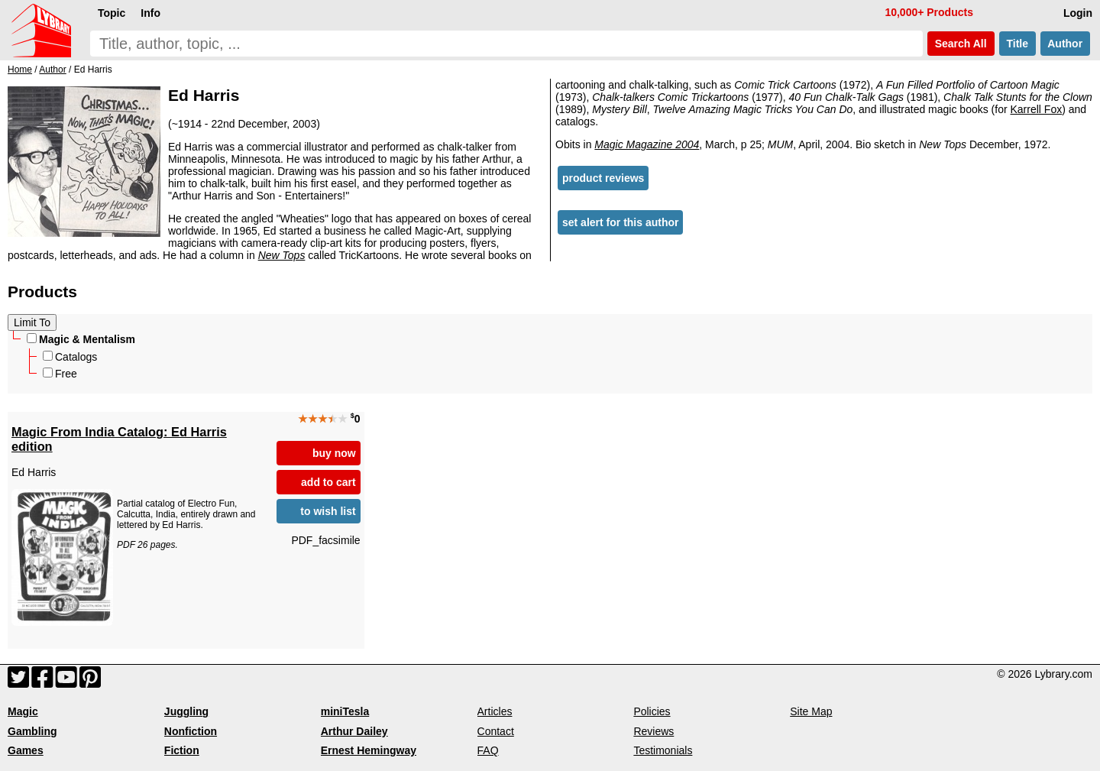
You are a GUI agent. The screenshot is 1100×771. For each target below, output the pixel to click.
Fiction (181, 750)
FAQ (488, 750)
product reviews (603, 178)
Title (1017, 43)
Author (1065, 43)
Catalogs (70, 357)
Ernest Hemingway (368, 750)
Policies (651, 711)
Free (60, 374)
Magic (23, 711)
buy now (334, 453)
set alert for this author (620, 222)
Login (1077, 13)
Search (961, 43)
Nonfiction (190, 731)
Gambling (32, 731)
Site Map (811, 711)
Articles (495, 711)
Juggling (186, 711)
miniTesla (345, 711)
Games (26, 750)
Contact (495, 731)
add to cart (328, 482)
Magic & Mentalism (81, 339)
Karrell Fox (1037, 109)
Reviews (653, 731)
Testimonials (662, 750)
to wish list (327, 511)
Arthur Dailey (354, 731)
